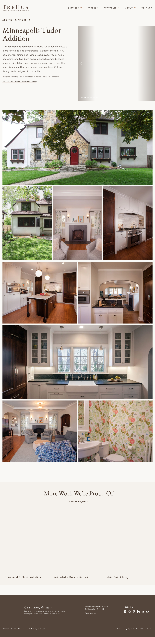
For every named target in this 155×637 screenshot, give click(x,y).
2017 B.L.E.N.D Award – (19, 82)
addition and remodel (19, 46)
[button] (77, 147)
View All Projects (77, 501)
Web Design (33, 629)
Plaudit (42, 629)
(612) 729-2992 (90, 613)
